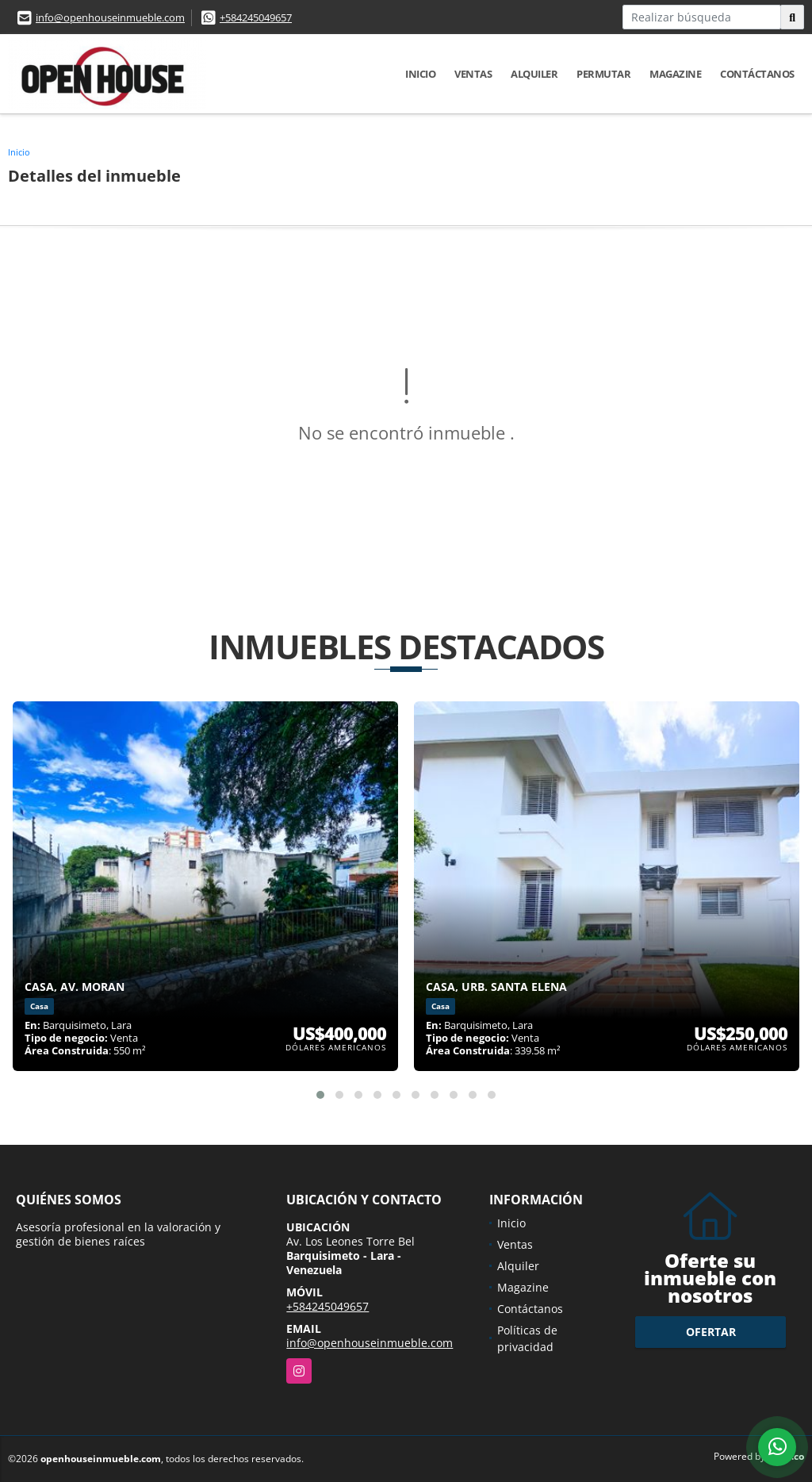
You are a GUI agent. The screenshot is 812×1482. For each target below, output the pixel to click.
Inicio (420, 74)
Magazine (675, 74)
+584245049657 (256, 17)
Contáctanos (757, 74)
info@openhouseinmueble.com (110, 17)
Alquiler (534, 74)
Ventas (473, 74)
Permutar (603, 74)
